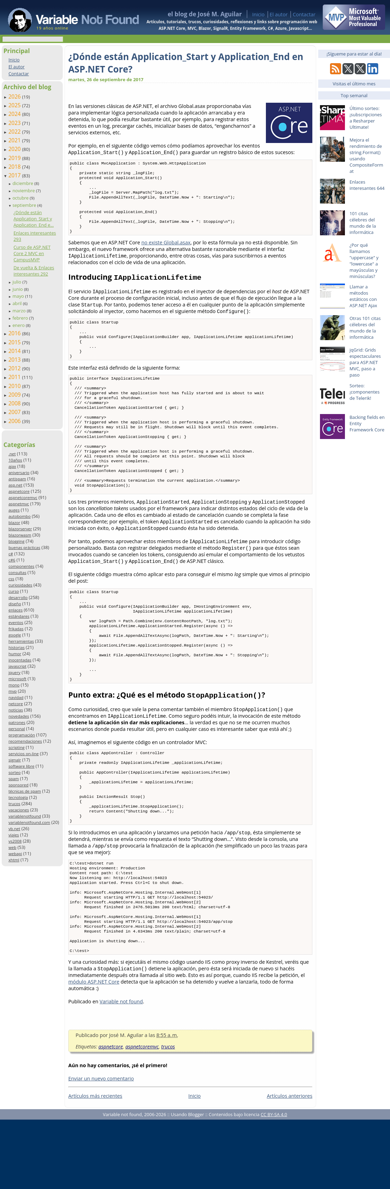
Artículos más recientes (95, 1165)
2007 (15, 412)
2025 (15, 105)
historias (16, 647)
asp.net (15, 485)
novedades (18, 716)
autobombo (19, 516)
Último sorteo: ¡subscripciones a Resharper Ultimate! (365, 117)
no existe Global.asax (166, 253)
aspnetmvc (18, 503)
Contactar (304, 14)
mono (13, 685)
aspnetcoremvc (22, 497)
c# (10, 553)
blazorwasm (19, 535)
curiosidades (20, 585)
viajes (13, 834)
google (14, 635)
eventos (15, 622)
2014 (15, 351)
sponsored (18, 784)
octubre (21, 198)
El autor (279, 14)
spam (13, 778)
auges (13, 510)
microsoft (17, 678)
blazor (14, 522)
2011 (15, 377)
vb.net (14, 828)
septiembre (24, 205)
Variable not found (121, 1071)
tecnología (18, 797)
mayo (18, 296)
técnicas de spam (24, 791)
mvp (12, 691)
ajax (12, 466)
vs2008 (14, 841)
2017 (15, 175)
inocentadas (19, 660)
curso (13, 591)
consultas (17, 572)
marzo (19, 310)
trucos (14, 803)
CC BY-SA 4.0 (274, 1184)
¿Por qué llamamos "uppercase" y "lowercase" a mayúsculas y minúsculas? (364, 260)
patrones (16, 722)
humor (14, 653)
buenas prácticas (24, 547)
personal (16, 728)
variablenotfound (24, 816)
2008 (15, 403)
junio (18, 289)
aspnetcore (18, 491)
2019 (15, 158)
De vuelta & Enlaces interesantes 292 (34, 270)
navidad (15, 697)
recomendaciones (25, 741)
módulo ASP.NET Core (93, 1051)
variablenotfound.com (29, 822)
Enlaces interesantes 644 (366, 185)
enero (19, 325)
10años (15, 460)
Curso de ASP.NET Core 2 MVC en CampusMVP (32, 253)
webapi (15, 853)
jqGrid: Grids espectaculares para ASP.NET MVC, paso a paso (365, 362)
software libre (21, 766)
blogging (16, 541)
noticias (15, 709)
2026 (15, 96)
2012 (15, 368)
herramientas (21, 641)
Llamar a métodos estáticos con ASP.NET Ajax (363, 296)
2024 (15, 114)
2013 (15, 359)
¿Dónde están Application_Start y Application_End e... (34, 218)
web (12, 847)
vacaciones (18, 809)
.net (12, 453)
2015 (15, 342)
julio (17, 282)
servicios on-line (23, 753)
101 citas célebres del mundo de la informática (362, 222)
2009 (15, 394)
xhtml (13, 859)
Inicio (258, 14)
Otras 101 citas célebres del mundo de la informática (365, 327)
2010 (15, 386)
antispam (17, 478)
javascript (17, 666)
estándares (18, 616)
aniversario (18, 472)
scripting (16, 747)
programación (21, 734)
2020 (15, 149)
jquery (14, 672)
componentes (21, 566)
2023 (15, 123)
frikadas (15, 628)
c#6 (11, 560)
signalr (14, 759)
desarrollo (17, 597)
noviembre (24, 190)
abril (17, 303)
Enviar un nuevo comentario (101, 1148)
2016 (15, 333)
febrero (20, 318)
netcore (15, 703)
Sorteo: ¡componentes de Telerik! (364, 391)
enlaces (15, 610)
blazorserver (20, 528)
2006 (15, 421)
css (11, 578)
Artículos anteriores (289, 1165)
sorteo (14, 772)
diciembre (23, 183)
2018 (15, 166)
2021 (15, 140)
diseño (14, 603)
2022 (15, 131)
